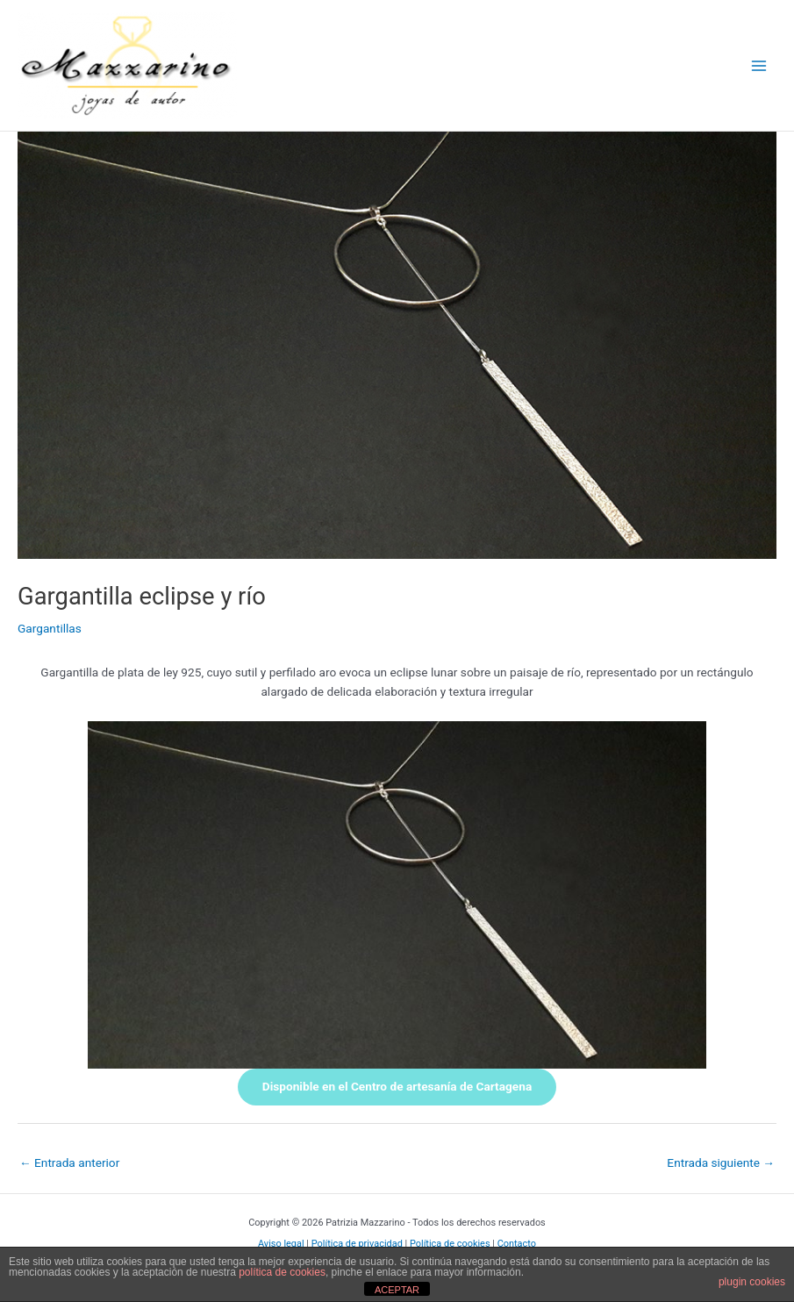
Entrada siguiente (721, 1162)
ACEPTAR (397, 1289)
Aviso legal (281, 1243)
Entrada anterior (69, 1162)
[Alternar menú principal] (759, 65)
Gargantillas (50, 628)
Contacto (516, 1243)
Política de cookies (450, 1243)
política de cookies (282, 1272)
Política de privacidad (357, 1243)
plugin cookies (752, 1282)
